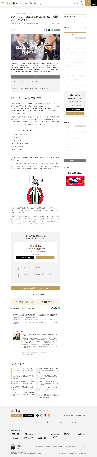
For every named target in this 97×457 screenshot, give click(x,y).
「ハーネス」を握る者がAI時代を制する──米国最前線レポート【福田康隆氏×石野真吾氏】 (23, 394)
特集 (35, 3)
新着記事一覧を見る (75, 160)
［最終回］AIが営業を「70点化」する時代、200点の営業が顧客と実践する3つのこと (49, 370)
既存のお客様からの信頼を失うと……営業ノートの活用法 (35, 88)
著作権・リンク (41, 446)
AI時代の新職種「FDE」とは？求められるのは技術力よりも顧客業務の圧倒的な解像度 (23, 388)
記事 (26, 3)
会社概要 (60, 446)
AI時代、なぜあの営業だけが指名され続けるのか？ (26, 317)
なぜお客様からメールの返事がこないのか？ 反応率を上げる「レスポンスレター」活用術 (35, 322)
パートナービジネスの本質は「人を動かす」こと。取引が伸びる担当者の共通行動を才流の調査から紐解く (49, 395)
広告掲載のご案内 (68, 415)
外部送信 (84, 446)
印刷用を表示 (15, 308)
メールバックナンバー (35, 254)
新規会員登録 (25, 258)
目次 (46, 77)
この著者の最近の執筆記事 (27, 354)
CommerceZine (27, 422)
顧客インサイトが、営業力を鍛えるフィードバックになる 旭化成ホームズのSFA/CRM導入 (49, 389)
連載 (31, 3)
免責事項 (55, 446)
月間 (81, 38)
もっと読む (15, 323)
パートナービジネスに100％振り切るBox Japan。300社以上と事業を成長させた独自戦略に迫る (23, 377)
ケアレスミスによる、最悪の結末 (29, 81)
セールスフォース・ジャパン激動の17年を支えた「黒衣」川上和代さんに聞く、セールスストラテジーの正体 (23, 370)
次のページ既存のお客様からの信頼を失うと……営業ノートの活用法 (35, 287)
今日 (69, 38)
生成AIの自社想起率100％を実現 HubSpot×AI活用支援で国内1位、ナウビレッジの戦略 (49, 383)
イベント (41, 3)
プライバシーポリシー (76, 446)
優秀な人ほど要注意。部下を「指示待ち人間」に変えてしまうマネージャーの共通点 (34, 319)
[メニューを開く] (3, 3)
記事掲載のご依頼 (80, 415)
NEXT (43, 294)
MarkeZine (13, 422)
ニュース (21, 3)
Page (15, 88)
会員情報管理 (49, 446)
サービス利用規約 (67, 446)
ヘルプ (35, 446)
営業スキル (13, 29)
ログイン (45, 258)
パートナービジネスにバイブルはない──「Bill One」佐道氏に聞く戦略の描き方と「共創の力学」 (48, 377)
